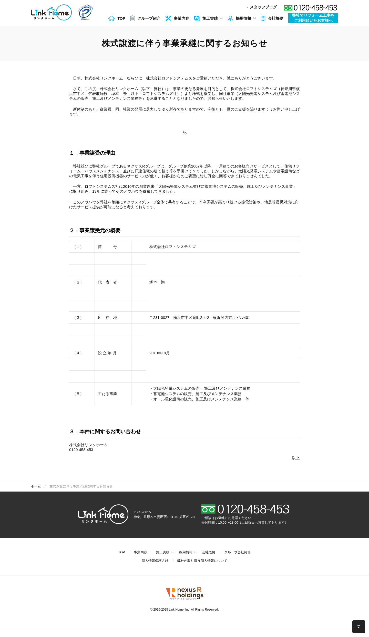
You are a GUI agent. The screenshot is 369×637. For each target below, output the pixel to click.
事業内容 (140, 552)
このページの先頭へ (358, 626)
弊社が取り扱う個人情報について (202, 561)
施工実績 (162, 552)
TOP (121, 552)
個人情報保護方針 (155, 561)
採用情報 (185, 552)
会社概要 (208, 552)
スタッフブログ (263, 7)
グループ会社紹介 (237, 552)
